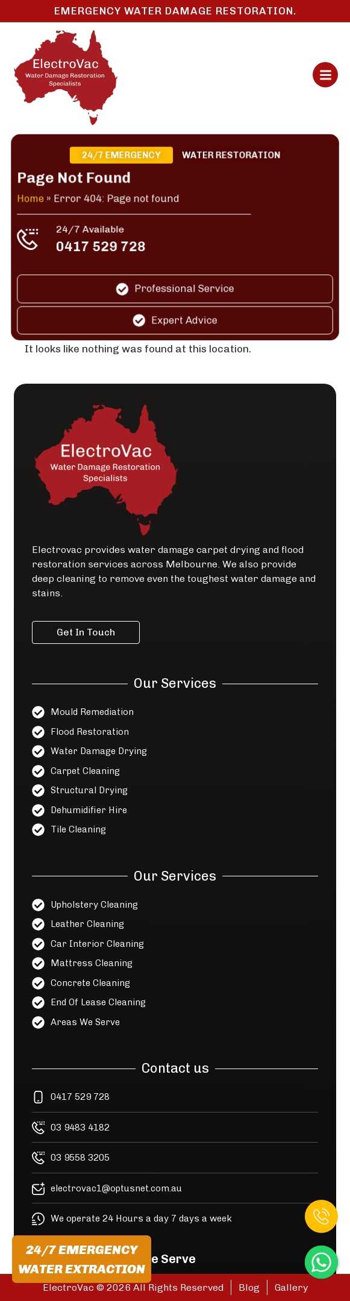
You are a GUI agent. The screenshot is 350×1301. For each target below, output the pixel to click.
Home (35, 199)
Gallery (291, 1287)
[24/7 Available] (32, 239)
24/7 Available (93, 230)
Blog (249, 1287)
